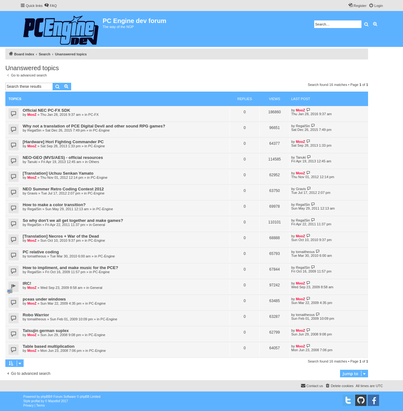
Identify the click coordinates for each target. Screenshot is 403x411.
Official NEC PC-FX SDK (46, 110)
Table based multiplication (49, 346)
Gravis (32, 193)
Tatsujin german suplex (46, 330)
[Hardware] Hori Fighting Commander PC (63, 141)
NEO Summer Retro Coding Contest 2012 (63, 189)
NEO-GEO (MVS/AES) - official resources (63, 157)
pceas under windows (44, 299)
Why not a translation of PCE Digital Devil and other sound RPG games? (94, 126)
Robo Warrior (36, 314)
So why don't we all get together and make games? (73, 220)
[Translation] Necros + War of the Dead (61, 236)
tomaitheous (36, 256)
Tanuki (32, 162)
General (99, 225)
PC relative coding (41, 252)
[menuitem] (50, 5)
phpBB (45, 396)
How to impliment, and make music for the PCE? (70, 267)
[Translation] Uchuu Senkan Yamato (58, 173)
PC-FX (93, 114)
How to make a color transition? (54, 204)
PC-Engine (101, 130)
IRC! (27, 283)
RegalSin (34, 130)
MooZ (32, 114)
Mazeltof (54, 401)
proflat (35, 401)
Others (94, 162)
